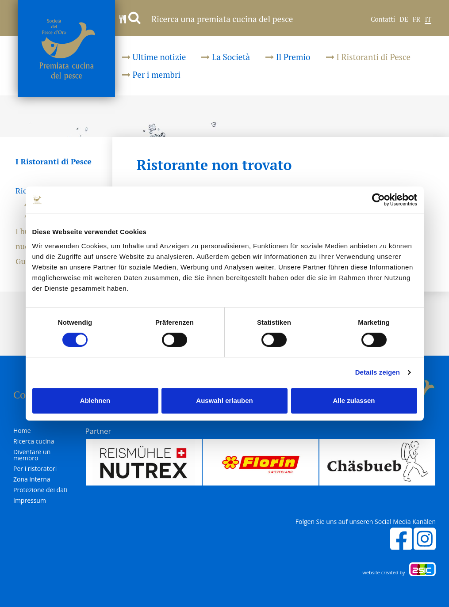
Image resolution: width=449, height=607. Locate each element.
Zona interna (31, 479)
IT (428, 19)
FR (417, 19)
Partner (98, 431)
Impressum (29, 500)
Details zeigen (377, 372)
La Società (225, 56)
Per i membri (151, 74)
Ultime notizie (154, 56)
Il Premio (287, 56)
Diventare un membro (31, 455)
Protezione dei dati (40, 490)
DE (403, 19)
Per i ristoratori (35, 469)
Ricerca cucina (33, 441)
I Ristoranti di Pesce (368, 56)
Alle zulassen (354, 400)
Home (22, 431)
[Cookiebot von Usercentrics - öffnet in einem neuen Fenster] (378, 199)
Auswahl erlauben (224, 400)
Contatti (383, 19)
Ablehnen (95, 400)
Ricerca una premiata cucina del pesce (206, 18)
